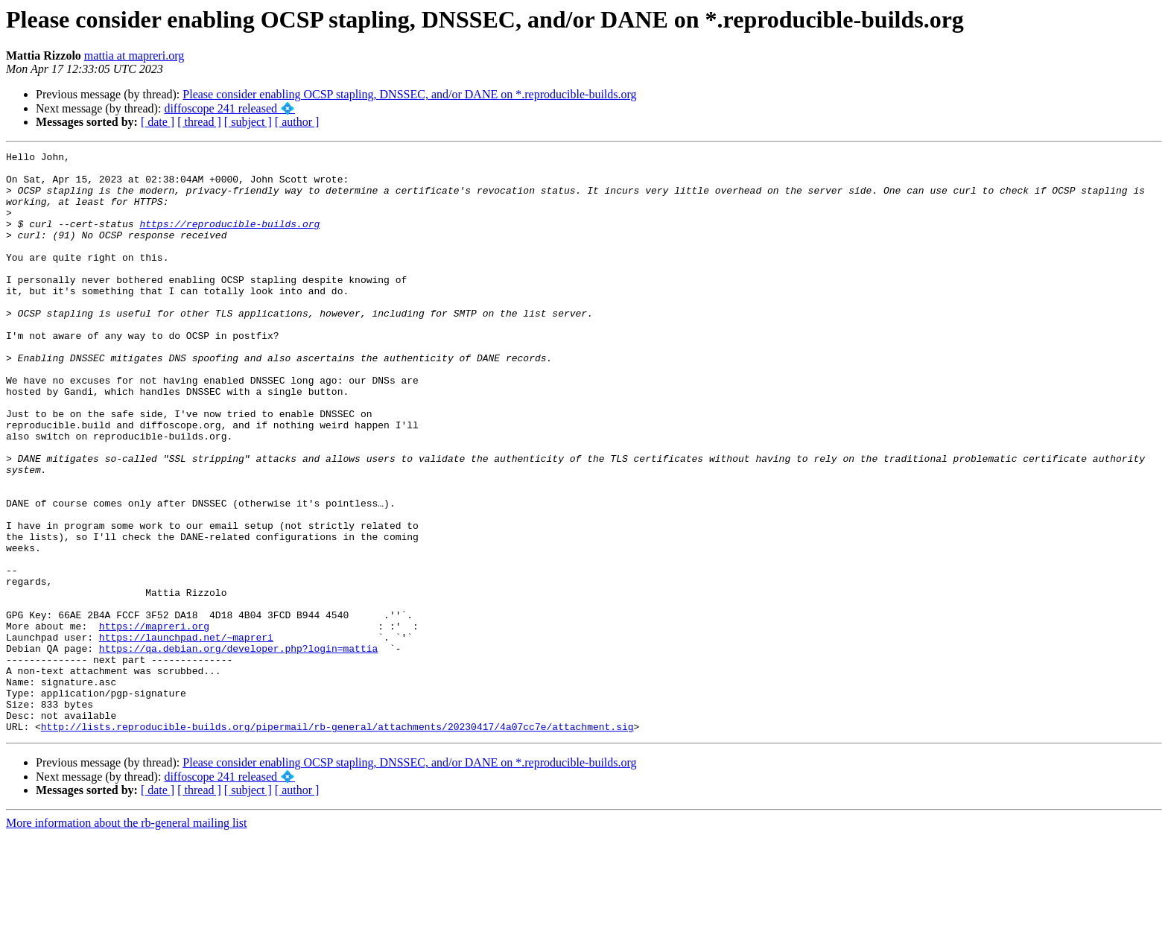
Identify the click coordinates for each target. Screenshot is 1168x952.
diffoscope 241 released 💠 (229, 108)
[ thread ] (199, 121)
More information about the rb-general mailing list (126, 939)
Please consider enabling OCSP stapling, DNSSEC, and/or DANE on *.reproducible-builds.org (409, 94)
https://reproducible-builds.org (229, 239)
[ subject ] (248, 121)
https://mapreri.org (154, 722)
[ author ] (297, 121)
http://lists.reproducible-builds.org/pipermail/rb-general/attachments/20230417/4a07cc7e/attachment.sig (337, 842)
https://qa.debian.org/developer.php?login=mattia (238, 748)
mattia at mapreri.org (134, 55)
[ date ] (157, 121)
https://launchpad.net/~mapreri (186, 735)
